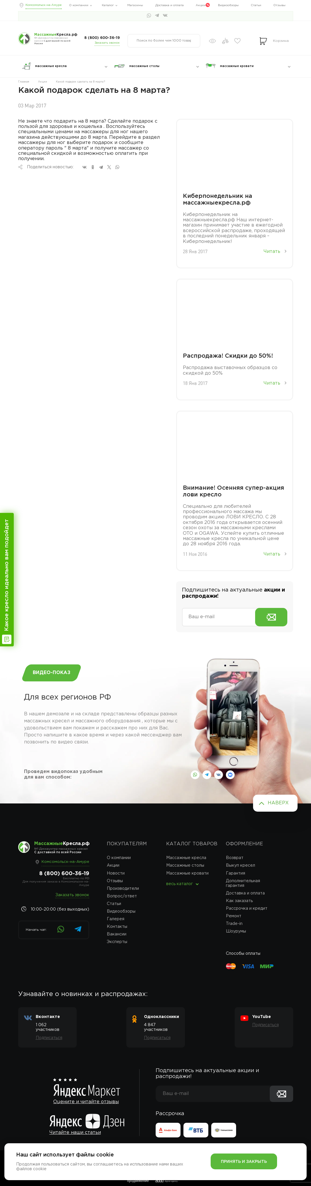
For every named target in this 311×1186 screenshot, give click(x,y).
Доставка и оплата (169, 5)
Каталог (108, 5)
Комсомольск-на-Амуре (43, 5)
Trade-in (234, 924)
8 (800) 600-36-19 (102, 38)
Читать (275, 251)
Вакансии (116, 934)
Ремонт (233, 916)
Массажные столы (185, 865)
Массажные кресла (186, 858)
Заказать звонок (107, 43)
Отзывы (279, 5)
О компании (78, 5)
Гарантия (235, 873)
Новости (116, 873)
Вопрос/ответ (122, 896)
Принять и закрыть (244, 1161)
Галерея (115, 919)
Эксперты (117, 942)
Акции (201, 5)
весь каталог (179, 884)
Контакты (117, 926)
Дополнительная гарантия (243, 883)
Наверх (278, 803)
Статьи (256, 5)
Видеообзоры (228, 5)
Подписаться (49, 1038)
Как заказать (239, 901)
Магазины (135, 5)
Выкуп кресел (240, 865)
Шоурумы (236, 931)
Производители (123, 888)
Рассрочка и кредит (246, 908)
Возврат (234, 858)
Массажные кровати (187, 873)
